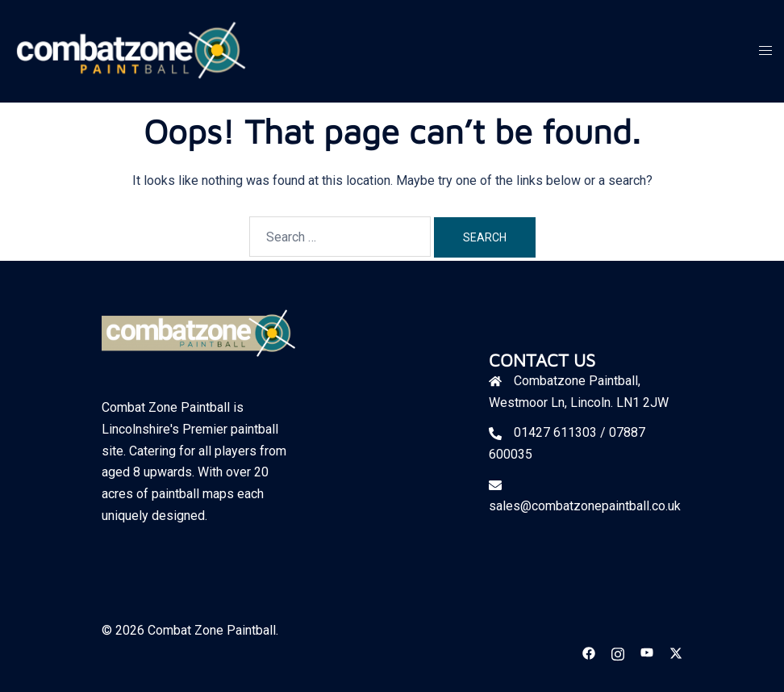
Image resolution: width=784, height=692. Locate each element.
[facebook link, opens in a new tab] (588, 652)
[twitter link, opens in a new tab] (675, 652)
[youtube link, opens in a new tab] (646, 652)
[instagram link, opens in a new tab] (617, 652)
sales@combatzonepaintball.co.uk (585, 506)
